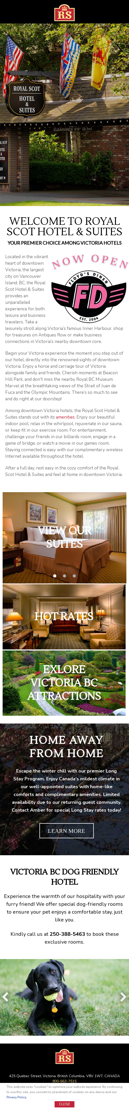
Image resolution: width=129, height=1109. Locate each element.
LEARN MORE (66, 831)
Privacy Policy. (17, 1097)
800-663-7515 (64, 1081)
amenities (65, 417)
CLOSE (64, 1104)
